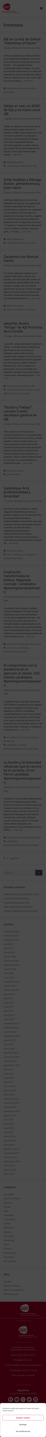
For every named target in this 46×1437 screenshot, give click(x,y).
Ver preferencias (23, 1431)
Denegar (23, 1424)
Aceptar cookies (23, 1417)
